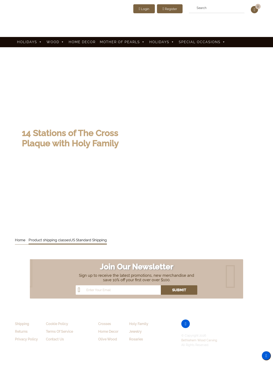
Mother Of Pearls (122, 42)
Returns (21, 332)
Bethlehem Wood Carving (199, 340)
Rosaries (136, 339)
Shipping (22, 324)
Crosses (104, 324)
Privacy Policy (26, 339)
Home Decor (82, 42)
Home (20, 240)
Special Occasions (202, 42)
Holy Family (138, 324)
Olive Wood (107, 339)
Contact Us (55, 339)
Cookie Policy (57, 324)
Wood (55, 42)
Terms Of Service (59, 332)
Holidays (29, 42)
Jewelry (135, 332)
